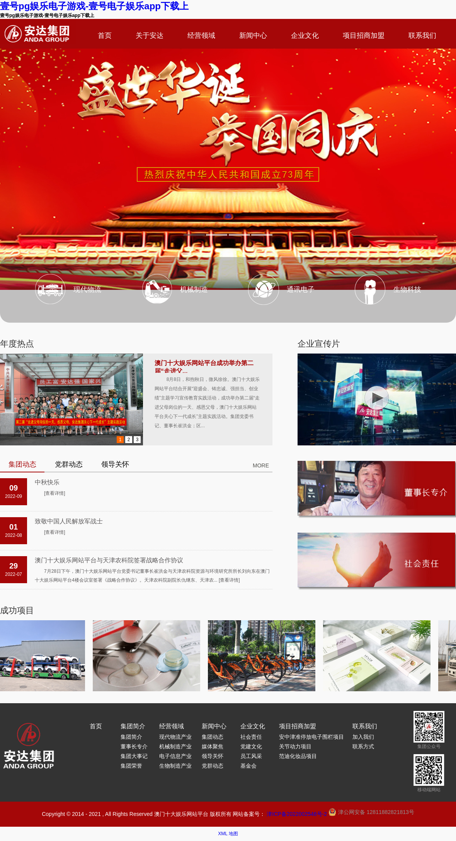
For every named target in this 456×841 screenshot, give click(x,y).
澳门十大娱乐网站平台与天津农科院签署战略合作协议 (109, 560)
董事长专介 (134, 746)
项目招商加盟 (364, 35)
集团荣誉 (131, 766)
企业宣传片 (319, 344)
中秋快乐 (47, 482)
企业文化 (305, 35)
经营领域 (201, 35)
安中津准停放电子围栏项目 (311, 737)
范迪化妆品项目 (298, 756)
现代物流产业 (175, 737)
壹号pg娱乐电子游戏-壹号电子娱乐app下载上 (94, 6)
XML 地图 (228, 833)
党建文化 (251, 746)
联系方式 (363, 746)
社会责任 (251, 737)
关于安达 (149, 35)
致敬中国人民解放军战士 (69, 521)
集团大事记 (134, 756)
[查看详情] (54, 493)
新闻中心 (253, 35)
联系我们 (422, 35)
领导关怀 (212, 756)
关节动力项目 (295, 746)
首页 (105, 35)
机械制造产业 (175, 746)
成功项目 (17, 610)
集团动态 (212, 737)
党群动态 (212, 766)
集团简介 (133, 726)
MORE (261, 465)
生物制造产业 (175, 766)
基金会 (248, 766)
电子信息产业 (175, 756)
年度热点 (17, 344)
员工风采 (251, 756)
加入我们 (363, 737)
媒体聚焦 (212, 746)
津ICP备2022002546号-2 (297, 814)
